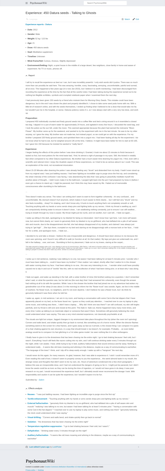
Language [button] (33, 19)
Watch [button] (127, 19)
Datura (48, 25)
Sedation (32, 422)
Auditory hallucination (38, 435)
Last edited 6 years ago (39, 447)
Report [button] (31, 76)
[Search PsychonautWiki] (105, 3)
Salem (41, 380)
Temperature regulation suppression (45, 426)
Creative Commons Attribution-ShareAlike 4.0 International (65, 467)
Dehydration (33, 431)
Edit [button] (137, 19)
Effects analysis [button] (35, 389)
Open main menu (27, 4)
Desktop (41, 470)
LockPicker (56, 447)
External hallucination (38, 403)
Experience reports (35, 25)
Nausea (31, 394)
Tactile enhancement (37, 399)
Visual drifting (34, 417)
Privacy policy (30, 470)
